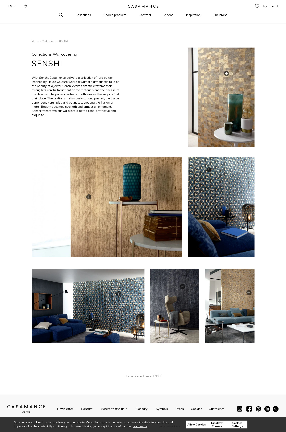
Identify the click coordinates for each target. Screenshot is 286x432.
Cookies (196, 409)
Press (180, 409)
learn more (140, 426)
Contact (87, 409)
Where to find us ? (114, 409)
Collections (49, 41)
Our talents (216, 409)
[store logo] (143, 12)
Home (36, 41)
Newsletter (65, 409)
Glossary (141, 409)
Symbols (162, 409)
